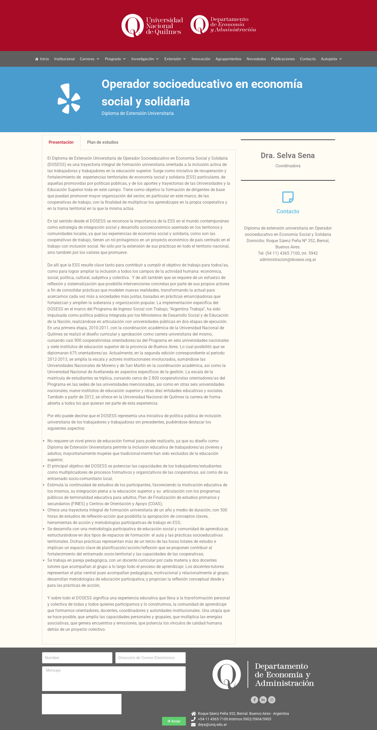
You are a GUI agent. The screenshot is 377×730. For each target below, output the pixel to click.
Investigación (142, 59)
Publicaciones (283, 59)
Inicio (44, 59)
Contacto (308, 59)
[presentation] (81, 704)
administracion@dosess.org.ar (288, 259)
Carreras (87, 59)
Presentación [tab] (61, 142)
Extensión (172, 59)
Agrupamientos (228, 59)
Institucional (64, 59)
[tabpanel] (139, 397)
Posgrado (113, 59)
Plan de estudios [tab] (102, 142)
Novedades (256, 59)
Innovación (201, 59)
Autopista (329, 59)
